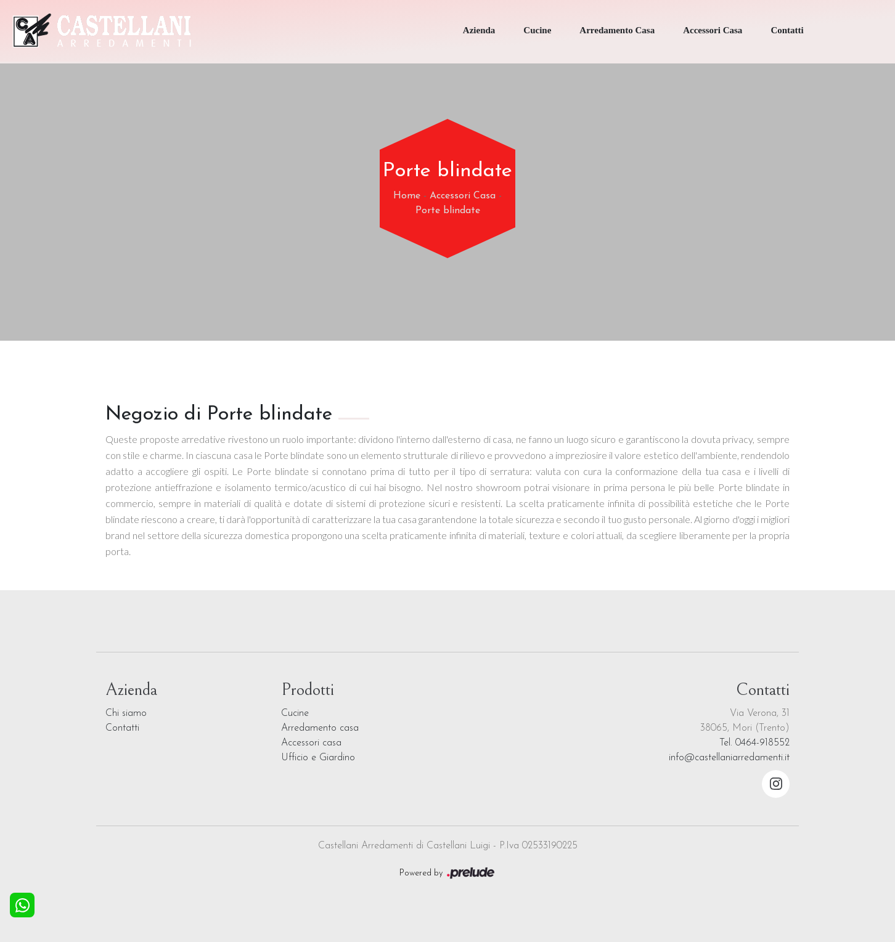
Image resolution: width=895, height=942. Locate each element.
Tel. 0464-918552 (754, 743)
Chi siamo (126, 713)
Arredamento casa (320, 728)
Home (406, 196)
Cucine (537, 30)
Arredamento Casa (617, 30)
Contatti (786, 30)
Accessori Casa (712, 30)
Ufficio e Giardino (318, 758)
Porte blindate (447, 211)
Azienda (479, 30)
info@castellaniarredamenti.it (729, 758)
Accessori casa (311, 743)
